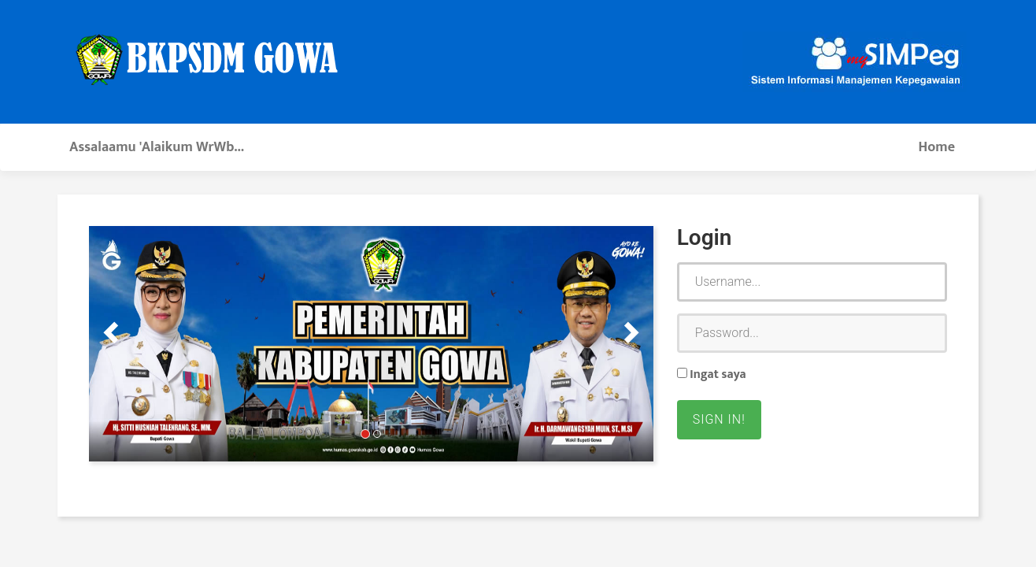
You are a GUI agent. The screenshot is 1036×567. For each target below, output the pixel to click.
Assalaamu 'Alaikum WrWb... (156, 147)
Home (936, 147)
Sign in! (719, 419)
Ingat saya (711, 375)
